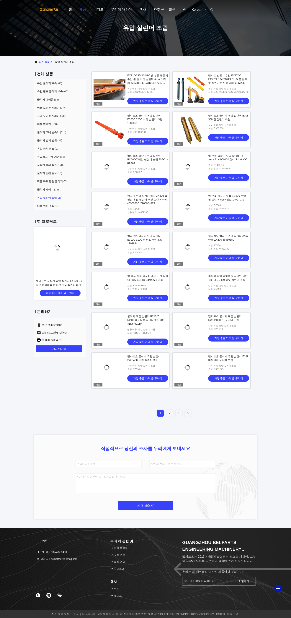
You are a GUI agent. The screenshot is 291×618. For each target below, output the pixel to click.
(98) (48, 99)
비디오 (99, 9)
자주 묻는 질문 (164, 9)
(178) (50, 165)
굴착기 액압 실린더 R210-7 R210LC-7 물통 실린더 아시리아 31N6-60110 (146, 320)
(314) (51, 132)
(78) (48, 189)
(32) (49, 140)
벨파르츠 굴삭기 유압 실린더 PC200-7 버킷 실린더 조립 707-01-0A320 (147, 159)
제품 (82, 9)
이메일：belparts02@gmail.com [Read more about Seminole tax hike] (57, 558)
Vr (184, 9)
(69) (49, 83)
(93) (48, 148)
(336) (51, 115)
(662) (53, 91)
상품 (47, 61)
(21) (48, 205)
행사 (142, 9)
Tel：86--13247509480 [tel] (52, 552)
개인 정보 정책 (60, 614)
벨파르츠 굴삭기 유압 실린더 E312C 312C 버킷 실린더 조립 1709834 (145, 239)
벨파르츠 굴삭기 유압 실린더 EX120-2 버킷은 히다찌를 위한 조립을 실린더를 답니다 (60, 285)
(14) (51, 156)
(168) (47, 124)
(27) (49, 197)
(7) (52, 181)
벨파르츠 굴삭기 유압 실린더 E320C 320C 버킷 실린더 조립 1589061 (145, 119)
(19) (49, 173)
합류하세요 (245, 581)
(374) (51, 107)
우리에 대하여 (121, 9)
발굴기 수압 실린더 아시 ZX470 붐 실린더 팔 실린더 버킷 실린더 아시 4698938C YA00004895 (147, 199)
